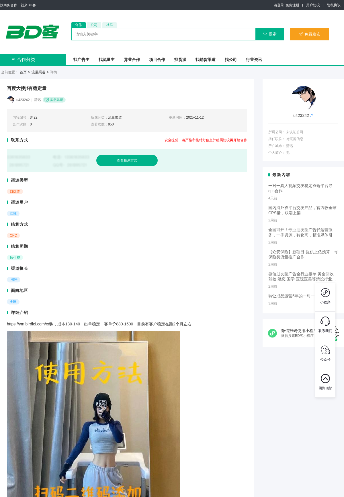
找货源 (180, 59)
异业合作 (132, 59)
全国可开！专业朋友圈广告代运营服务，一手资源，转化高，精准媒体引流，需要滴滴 (300, 232)
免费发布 (309, 34)
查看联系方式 (127, 160)
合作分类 (23, 59)
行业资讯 (254, 59)
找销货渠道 (206, 59)
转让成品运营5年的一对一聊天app (298, 296)
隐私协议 (334, 5)
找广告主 (81, 59)
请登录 (279, 5)
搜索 (270, 34)
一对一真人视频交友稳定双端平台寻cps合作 (300, 188)
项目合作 (157, 59)
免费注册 (292, 5)
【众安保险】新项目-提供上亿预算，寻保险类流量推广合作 (303, 254)
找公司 (231, 59)
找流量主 (107, 59)
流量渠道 (38, 72)
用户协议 (313, 5)
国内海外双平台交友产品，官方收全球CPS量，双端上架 (302, 210)
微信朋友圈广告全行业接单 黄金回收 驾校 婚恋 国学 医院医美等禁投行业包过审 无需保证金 (302, 277)
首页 (23, 72)
